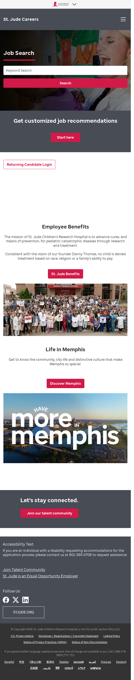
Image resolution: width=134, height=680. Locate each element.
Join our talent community (49, 513)
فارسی (46, 668)
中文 (21, 662)
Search (65, 83)
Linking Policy (111, 636)
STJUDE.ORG (23, 612)
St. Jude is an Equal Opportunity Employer (40, 575)
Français (106, 662)
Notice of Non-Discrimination (89, 642)
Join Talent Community (24, 569)
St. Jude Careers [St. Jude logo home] (21, 19)
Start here (65, 137)
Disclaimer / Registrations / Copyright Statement (68, 636)
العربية (92, 662)
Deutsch (121, 662)
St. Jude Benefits (65, 274)
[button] (123, 19)
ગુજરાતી (68, 668)
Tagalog (63, 662)
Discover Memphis (65, 383)
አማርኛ (81, 668)
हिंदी (57, 668)
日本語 (34, 668)
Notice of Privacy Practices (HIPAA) (45, 642)
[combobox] (65, 70)
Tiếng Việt (35, 662)
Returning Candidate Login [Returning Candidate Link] (29, 164)
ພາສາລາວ (95, 668)
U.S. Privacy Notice (22, 636)
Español (9, 662)
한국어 (50, 662)
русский (79, 662)
